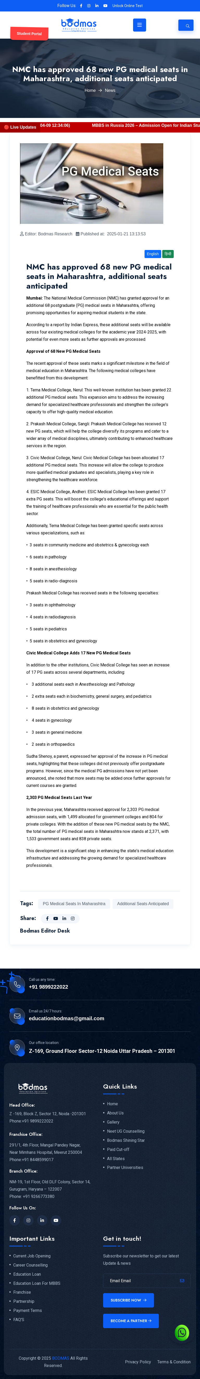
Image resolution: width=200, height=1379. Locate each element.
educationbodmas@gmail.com (66, 1018)
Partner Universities (125, 1167)
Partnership (23, 1301)
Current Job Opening (32, 1256)
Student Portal (29, 33)
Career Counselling (30, 1265)
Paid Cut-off (118, 1149)
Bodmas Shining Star (126, 1140)
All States (116, 1158)
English (153, 254)
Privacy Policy (138, 1361)
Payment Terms (27, 1310)
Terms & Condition (174, 1361)
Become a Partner (131, 1320)
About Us (115, 1113)
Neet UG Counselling (126, 1131)
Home (90, 90)
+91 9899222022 (48, 987)
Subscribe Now (128, 1300)
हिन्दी (168, 254)
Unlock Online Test (128, 6)
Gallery (113, 1122)
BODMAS (60, 1358)
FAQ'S (18, 1319)
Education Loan (27, 1274)
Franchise (22, 1292)
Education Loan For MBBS (36, 1283)
